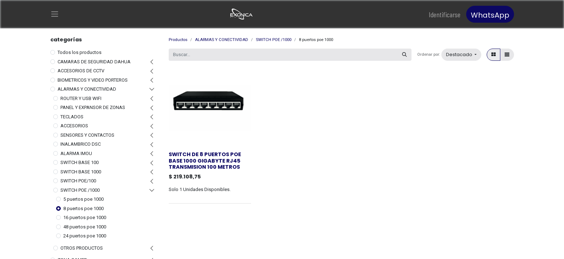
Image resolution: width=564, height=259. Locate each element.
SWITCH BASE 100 (79, 162)
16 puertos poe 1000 (84, 217)
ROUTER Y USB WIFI (80, 98)
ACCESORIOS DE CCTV (81, 70)
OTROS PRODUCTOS (81, 247)
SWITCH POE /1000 (80, 189)
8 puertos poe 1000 (83, 208)
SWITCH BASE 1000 (80, 171)
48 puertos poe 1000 (84, 226)
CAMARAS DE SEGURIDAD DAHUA (94, 61)
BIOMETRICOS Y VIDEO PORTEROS (93, 79)
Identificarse (444, 14)
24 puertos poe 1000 (84, 235)
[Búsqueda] (404, 55)
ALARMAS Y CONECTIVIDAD (87, 89)
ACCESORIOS (74, 125)
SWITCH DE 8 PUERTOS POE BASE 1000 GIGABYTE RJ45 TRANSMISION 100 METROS (205, 161)
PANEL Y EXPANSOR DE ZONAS (92, 107)
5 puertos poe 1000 (83, 199)
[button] (461, 55)
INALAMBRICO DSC (80, 144)
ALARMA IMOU (76, 153)
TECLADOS (71, 116)
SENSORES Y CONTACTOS (87, 134)
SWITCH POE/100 (78, 180)
